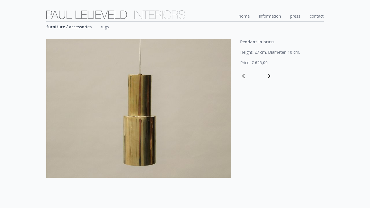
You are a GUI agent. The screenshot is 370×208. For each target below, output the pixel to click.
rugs (105, 26)
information (270, 16)
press (295, 16)
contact (317, 16)
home (244, 16)
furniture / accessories (69, 26)
